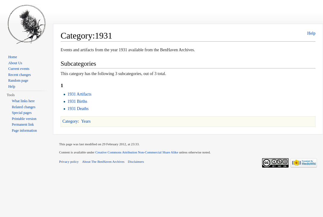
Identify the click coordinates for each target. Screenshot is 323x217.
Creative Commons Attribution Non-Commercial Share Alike (136, 152)
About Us (15, 63)
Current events (18, 69)
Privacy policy (69, 161)
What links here (23, 101)
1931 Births (77, 101)
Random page (18, 80)
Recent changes (19, 75)
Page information (24, 130)
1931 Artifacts (79, 94)
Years (85, 121)
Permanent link (23, 124)
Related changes (23, 107)
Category (70, 121)
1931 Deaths (77, 108)
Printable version (24, 119)
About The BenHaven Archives (103, 161)
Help (311, 33)
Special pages (22, 113)
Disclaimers (136, 161)
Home (12, 57)
